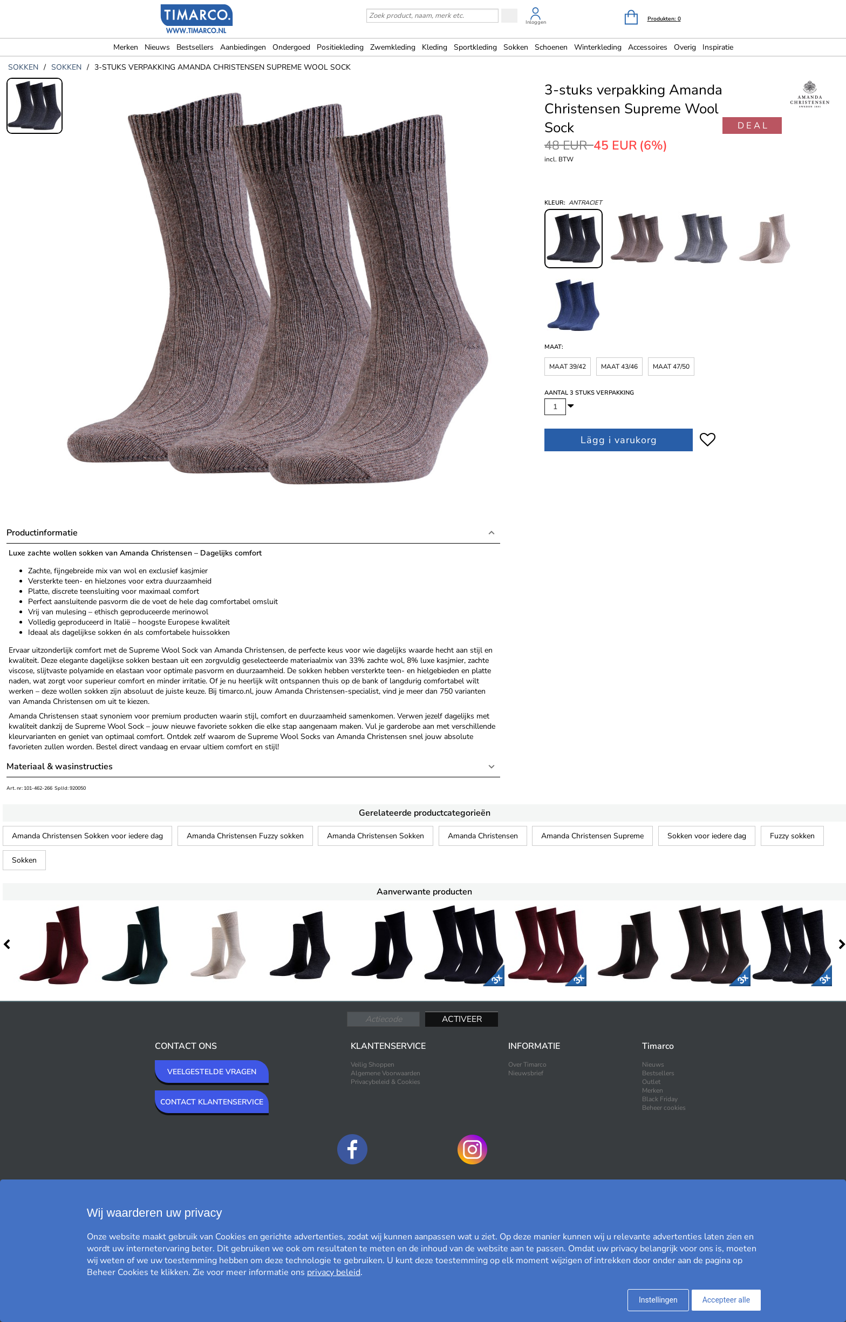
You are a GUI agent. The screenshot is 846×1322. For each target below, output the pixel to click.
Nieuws (157, 47)
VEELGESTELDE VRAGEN (211, 1072)
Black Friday (660, 1099)
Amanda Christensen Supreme (592, 836)
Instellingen (658, 1300)
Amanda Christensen (483, 836)
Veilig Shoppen (372, 1064)
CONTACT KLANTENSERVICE (211, 1102)
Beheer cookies (664, 1107)
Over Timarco (527, 1064)
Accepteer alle (726, 1300)
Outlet (651, 1081)
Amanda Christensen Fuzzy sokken (245, 836)
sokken (23, 67)
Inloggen (536, 22)
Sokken (24, 860)
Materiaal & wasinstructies (59, 766)
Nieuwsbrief (525, 1073)
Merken (125, 47)
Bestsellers (195, 47)
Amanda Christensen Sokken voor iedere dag (87, 836)
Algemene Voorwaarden (385, 1073)
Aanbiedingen (243, 47)
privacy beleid (333, 1272)
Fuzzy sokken (792, 836)
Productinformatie (42, 533)
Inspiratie (717, 47)
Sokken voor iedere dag (706, 836)
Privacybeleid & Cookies (385, 1081)
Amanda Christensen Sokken (375, 836)
